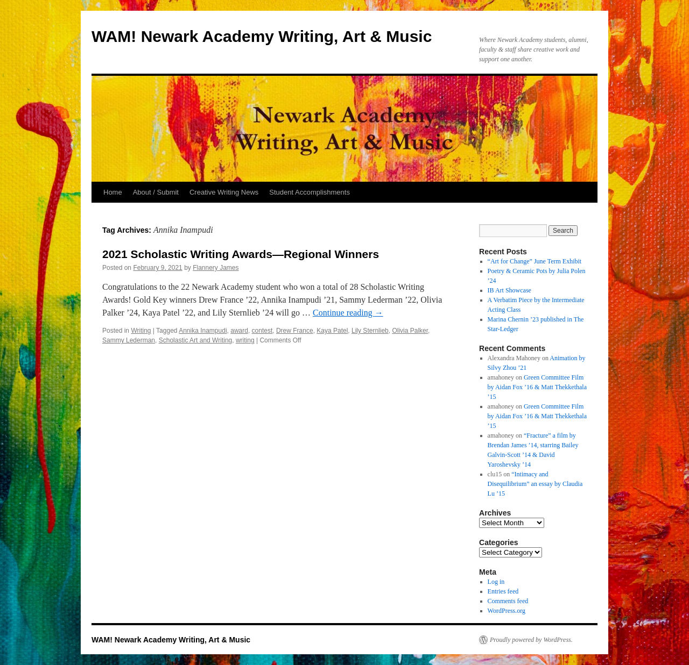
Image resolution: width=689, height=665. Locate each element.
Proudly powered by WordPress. (531, 639)
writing (245, 340)
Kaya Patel (332, 330)
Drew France (294, 330)
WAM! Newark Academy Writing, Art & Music (262, 36)
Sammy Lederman (128, 340)
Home (112, 192)
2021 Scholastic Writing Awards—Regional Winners (240, 254)
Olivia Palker (410, 330)
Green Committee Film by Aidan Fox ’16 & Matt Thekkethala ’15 (537, 387)
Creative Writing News (223, 192)
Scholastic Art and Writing (196, 340)
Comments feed (508, 601)
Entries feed (503, 591)
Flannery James (215, 267)
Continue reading (348, 312)
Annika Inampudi (203, 330)
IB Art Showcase (509, 290)
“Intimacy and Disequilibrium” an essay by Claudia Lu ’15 (535, 483)
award (239, 330)
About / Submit (156, 192)
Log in (496, 581)
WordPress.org (506, 610)
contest (262, 330)
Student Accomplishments (309, 192)
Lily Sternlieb (370, 330)
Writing (141, 330)
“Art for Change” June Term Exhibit (535, 261)
